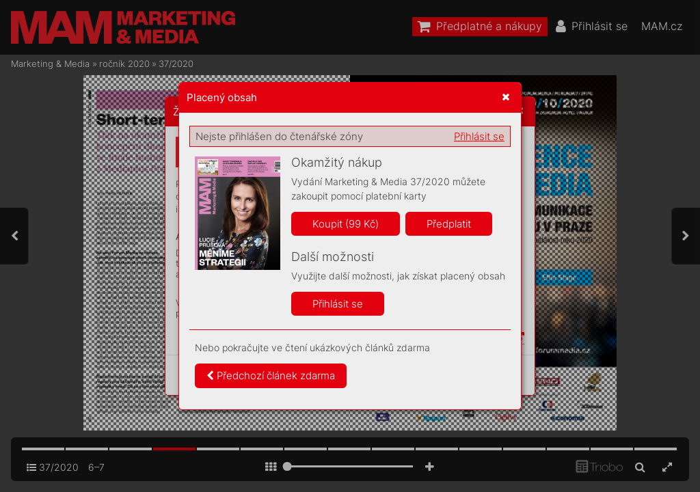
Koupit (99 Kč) (345, 223)
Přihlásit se (479, 136)
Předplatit (449, 223)
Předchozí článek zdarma (270, 375)
